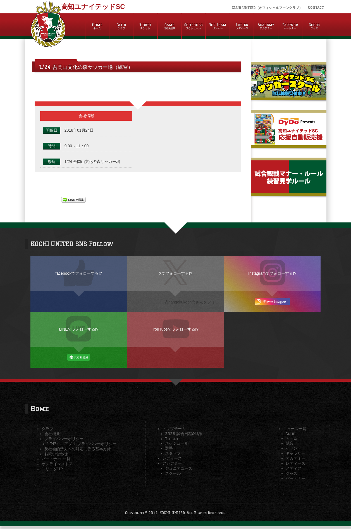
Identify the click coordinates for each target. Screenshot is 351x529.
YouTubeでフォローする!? (175, 329)
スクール (173, 473)
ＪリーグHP (52, 469)
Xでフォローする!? (175, 273)
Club (121, 26)
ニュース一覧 (294, 428)
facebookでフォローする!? (79, 273)
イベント (293, 448)
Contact (316, 7)
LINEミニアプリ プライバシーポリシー (81, 444)
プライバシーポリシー (63, 439)
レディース (172, 458)
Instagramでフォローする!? (272, 273)
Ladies (242, 26)
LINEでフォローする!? (78, 329)
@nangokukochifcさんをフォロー (193, 302)
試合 (289, 443)
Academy (266, 26)
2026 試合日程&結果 (184, 433)
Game (169, 26)
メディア (293, 468)
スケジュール (176, 443)
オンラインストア (57, 464)
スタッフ (173, 453)
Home (97, 26)
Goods (314, 26)
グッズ (291, 473)
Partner (290, 26)
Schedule (193, 26)
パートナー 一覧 (56, 459)
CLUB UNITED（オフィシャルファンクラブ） (267, 8)
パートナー (295, 478)
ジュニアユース (178, 468)
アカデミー (172, 463)
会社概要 (52, 433)
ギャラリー (295, 453)
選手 (169, 448)
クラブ (47, 428)
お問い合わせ (56, 454)
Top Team (217, 26)
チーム (291, 438)
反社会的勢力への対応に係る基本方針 (77, 449)
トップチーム (174, 428)
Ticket (145, 26)
